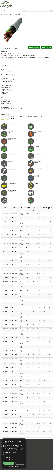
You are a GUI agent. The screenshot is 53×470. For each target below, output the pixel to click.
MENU (2, 10)
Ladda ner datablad (34, 47)
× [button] (49, 444)
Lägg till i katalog (46, 47)
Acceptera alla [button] (15, 463)
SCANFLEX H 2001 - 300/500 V (15, 14)
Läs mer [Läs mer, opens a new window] (36, 449)
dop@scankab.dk (17, 111)
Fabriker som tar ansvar (7, 469)
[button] (26, 466)
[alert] (26, 455)
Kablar (5, 14)
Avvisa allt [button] (39, 463)
